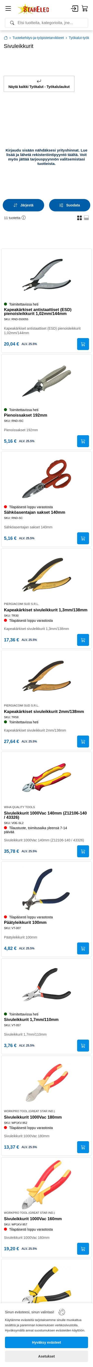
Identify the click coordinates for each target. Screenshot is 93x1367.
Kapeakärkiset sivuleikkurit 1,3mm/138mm (46, 610)
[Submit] (83, 344)
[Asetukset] (46, 1356)
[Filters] (69, 205)
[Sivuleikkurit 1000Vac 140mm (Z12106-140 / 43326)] (46, 779)
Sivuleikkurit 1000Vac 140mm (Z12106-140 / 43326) (45, 815)
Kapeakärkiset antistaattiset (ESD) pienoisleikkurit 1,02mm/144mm (37, 312)
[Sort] (23, 205)
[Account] (74, 9)
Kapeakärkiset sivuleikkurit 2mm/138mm (44, 712)
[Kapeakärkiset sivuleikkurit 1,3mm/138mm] (46, 576)
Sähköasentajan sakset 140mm (34, 512)
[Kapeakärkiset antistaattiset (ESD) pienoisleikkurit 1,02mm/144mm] (46, 276)
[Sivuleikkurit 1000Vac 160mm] (46, 1185)
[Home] (33, 8)
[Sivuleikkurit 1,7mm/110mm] (46, 986)
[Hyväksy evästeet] (46, 1342)
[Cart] (85, 8)
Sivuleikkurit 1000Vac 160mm (33, 1219)
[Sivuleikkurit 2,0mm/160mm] (46, 1286)
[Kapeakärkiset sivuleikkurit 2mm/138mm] (46, 677)
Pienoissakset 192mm (25, 415)
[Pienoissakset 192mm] (46, 381)
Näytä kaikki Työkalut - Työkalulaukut (39, 84)
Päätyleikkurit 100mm (25, 923)
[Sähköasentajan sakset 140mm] (46, 479)
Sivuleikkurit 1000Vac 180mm (33, 1117)
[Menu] (8, 9)
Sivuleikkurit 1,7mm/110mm (31, 1020)
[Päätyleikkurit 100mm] (46, 889)
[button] (79, 217)
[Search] (46, 23)
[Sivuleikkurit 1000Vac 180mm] (46, 1083)
